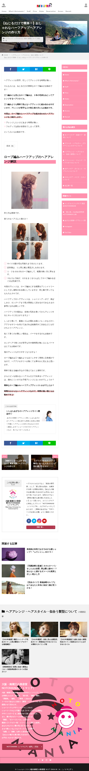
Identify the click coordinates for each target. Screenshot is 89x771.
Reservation (51, 11)
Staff (29, 11)
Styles (41, 11)
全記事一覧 (69, 186)
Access (60, 11)
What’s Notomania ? (16, 11)
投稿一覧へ (40, 527)
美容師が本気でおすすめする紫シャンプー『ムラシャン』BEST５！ (41, 550)
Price (35, 11)
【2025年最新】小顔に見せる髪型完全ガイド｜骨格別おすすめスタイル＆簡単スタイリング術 (44, 642)
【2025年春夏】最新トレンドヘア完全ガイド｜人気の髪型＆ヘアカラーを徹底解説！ (15, 642)
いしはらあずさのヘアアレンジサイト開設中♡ (23, 412)
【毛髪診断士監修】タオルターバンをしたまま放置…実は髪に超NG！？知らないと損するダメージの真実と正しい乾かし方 (42, 570)
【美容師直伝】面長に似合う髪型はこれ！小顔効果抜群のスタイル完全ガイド (15, 669)
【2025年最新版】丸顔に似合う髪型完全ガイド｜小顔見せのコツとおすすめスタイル (73, 642)
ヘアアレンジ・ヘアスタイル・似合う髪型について (21, 38)
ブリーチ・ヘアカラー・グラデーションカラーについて (74, 145)
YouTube (68, 233)
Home (4, 11)
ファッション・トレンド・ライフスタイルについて (74, 161)
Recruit (68, 11)
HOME (6, 55)
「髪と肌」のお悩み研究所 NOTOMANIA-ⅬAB (73, 213)
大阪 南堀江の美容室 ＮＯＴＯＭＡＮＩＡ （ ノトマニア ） (52, 770)
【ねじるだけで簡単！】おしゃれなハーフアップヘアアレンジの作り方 (25, 57)
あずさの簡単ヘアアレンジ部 (75, 221)
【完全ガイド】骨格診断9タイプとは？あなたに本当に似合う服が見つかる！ (41, 585)
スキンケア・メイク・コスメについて (74, 178)
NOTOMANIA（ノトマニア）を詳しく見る (22, 747)
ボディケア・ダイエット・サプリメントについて (74, 170)
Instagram (68, 227)
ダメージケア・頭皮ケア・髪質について (74, 136)
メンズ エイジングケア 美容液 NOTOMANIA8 (74, 205)
